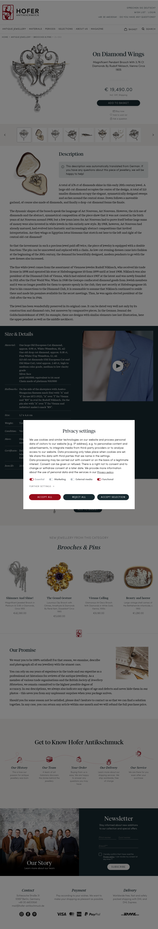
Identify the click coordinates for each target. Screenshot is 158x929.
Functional (107, 479)
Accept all (44, 497)
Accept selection (113, 497)
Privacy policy (105, 472)
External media (84, 479)
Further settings (40, 486)
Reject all (79, 497)
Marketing (60, 479)
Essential (39, 479)
